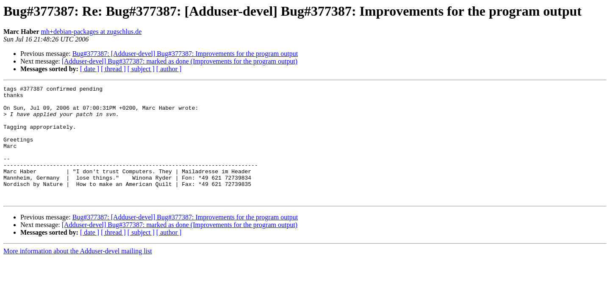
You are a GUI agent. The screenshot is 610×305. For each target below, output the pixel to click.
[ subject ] (141, 68)
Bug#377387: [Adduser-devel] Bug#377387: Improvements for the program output (185, 53)
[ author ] (169, 68)
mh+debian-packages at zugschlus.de (91, 31)
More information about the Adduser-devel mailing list (77, 273)
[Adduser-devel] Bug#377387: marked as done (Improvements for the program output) (179, 61)
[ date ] (89, 68)
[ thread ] (113, 68)
